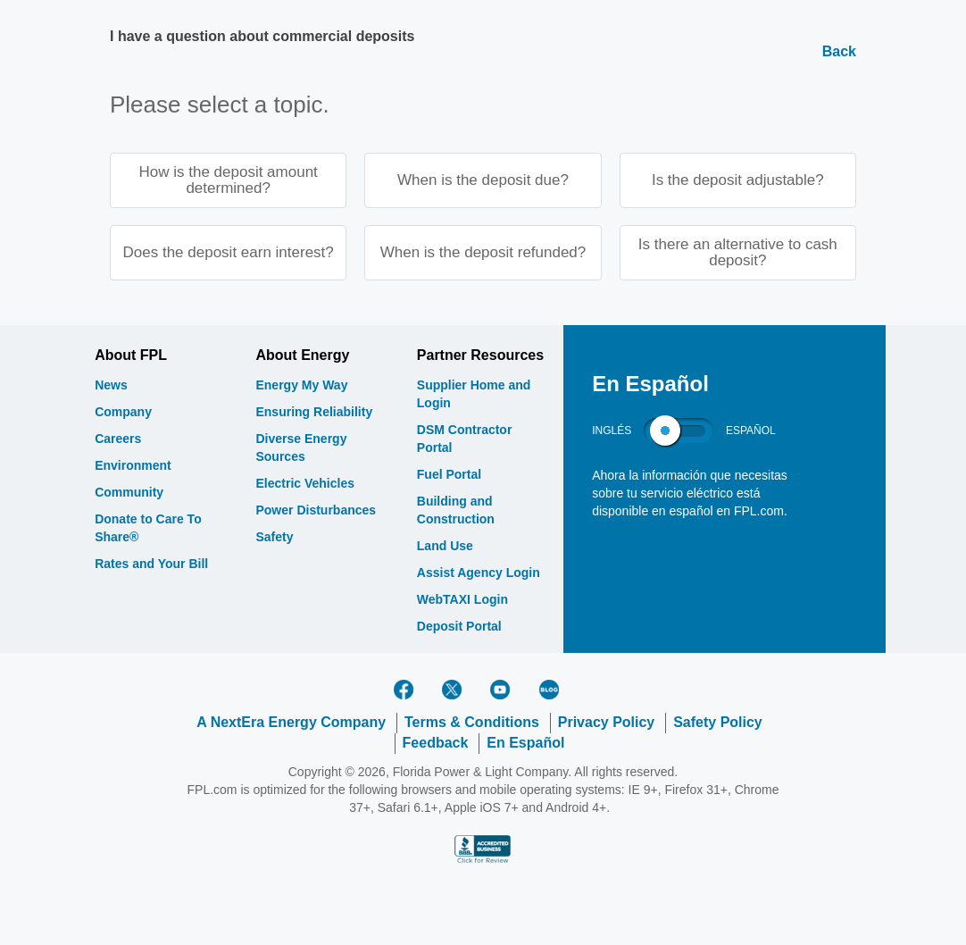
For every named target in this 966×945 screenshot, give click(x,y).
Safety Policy (717, 724)
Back (839, 51)
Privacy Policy (606, 724)
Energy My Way (301, 387)
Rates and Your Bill (151, 565)
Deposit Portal (459, 628)
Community (129, 494)
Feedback (436, 743)
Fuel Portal (449, 476)
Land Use (445, 547)
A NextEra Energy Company (291, 724)
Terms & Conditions (471, 724)
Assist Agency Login (478, 574)
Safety (274, 538)
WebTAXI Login (462, 601)
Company (123, 413)
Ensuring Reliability (313, 413)
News (111, 387)
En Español (525, 743)
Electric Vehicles (304, 485)
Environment (133, 467)
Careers (118, 440)
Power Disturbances (315, 512)
